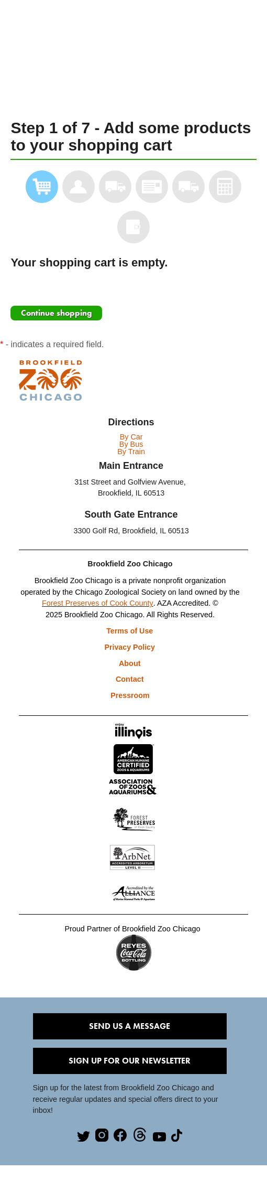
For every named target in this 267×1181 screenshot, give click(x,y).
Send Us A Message (129, 1028)
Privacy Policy (130, 647)
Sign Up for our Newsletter (130, 1063)
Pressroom (130, 697)
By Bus (131, 444)
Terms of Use (129, 631)
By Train (131, 451)
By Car (131, 437)
